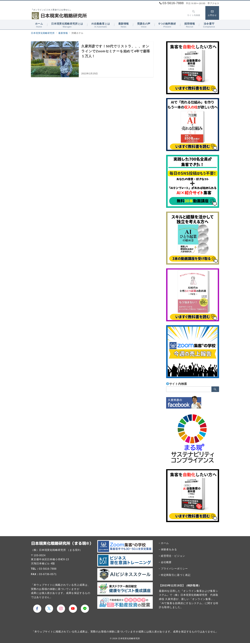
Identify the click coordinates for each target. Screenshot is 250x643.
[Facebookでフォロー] (37, 609)
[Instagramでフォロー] (61, 609)
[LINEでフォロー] (85, 609)
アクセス (213, 3)
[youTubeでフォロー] (73, 609)
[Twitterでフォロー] (49, 609)
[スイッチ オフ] (193, 13)
